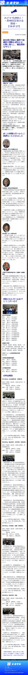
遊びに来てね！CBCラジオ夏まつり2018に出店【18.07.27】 (18, 653)
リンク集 (7, 667)
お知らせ (5, 32)
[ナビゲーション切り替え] (26, 2)
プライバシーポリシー (10, 670)
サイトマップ (8, 669)
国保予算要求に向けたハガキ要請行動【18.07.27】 (8, 653)
